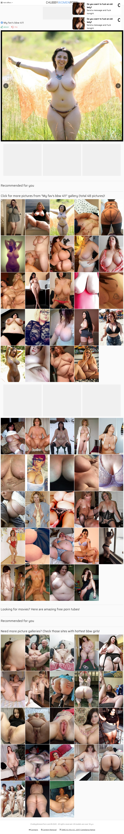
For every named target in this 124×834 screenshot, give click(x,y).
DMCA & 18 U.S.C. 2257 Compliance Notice (77, 829)
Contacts (33, 829)
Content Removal (49, 829)
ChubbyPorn (62, 2)
